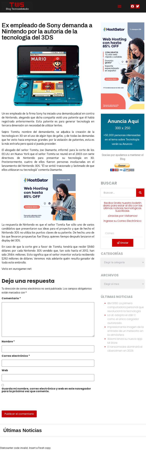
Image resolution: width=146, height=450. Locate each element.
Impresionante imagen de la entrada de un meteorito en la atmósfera (125, 331)
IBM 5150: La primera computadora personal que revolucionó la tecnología (125, 307)
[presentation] (24, 403)
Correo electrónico (16, 356)
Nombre (8, 341)
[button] (119, 6)
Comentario (11, 298)
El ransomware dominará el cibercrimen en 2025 (124, 349)
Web (5, 370)
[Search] (140, 193)
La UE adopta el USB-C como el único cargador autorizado (123, 319)
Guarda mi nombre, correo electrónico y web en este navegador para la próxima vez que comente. (46, 390)
